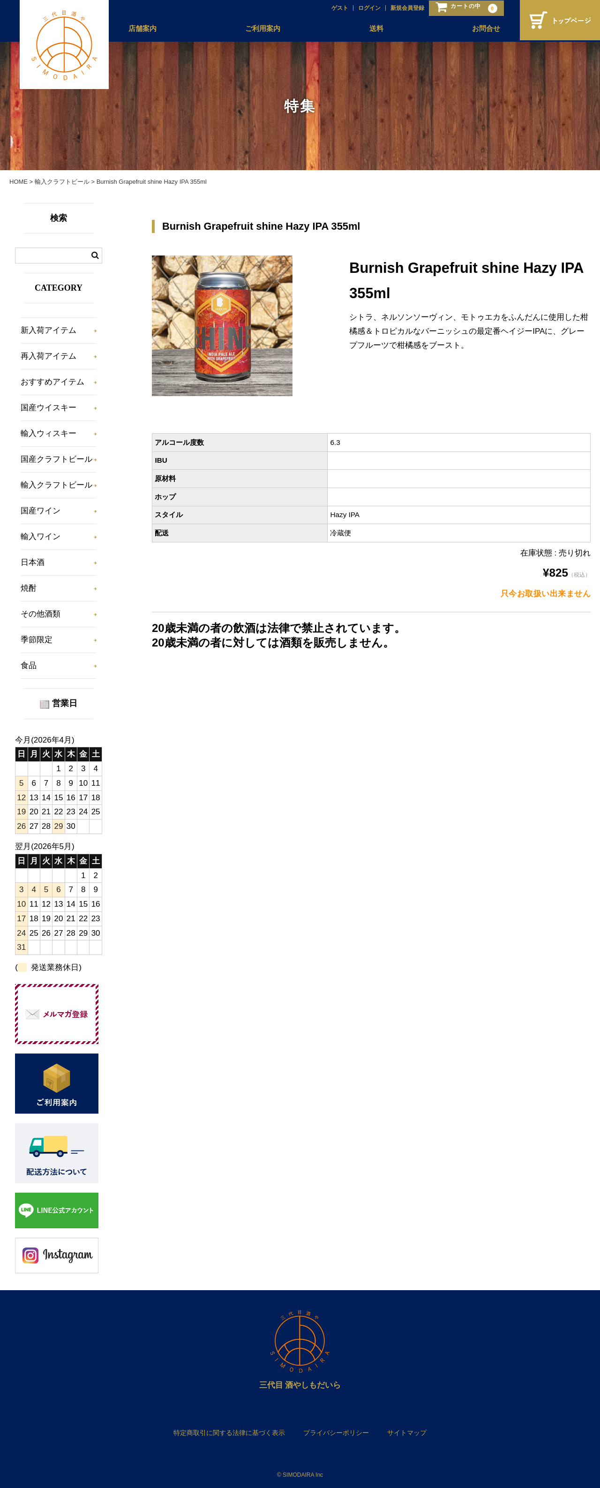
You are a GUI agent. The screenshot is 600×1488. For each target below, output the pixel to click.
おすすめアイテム (52, 381)
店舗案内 (141, 29)
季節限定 (36, 639)
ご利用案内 (260, 29)
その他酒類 (40, 613)
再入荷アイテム (48, 356)
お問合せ (484, 29)
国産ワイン (40, 510)
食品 (29, 665)
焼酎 (29, 588)
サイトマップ (407, 1432)
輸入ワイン (40, 536)
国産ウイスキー (48, 407)
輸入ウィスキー (48, 433)
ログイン (367, 8)
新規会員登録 (405, 8)
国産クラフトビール (56, 459)
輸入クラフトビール (56, 485)
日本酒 (33, 562)
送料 (374, 29)
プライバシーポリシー (336, 1432)
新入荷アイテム (48, 330)
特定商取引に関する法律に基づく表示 (229, 1432)
